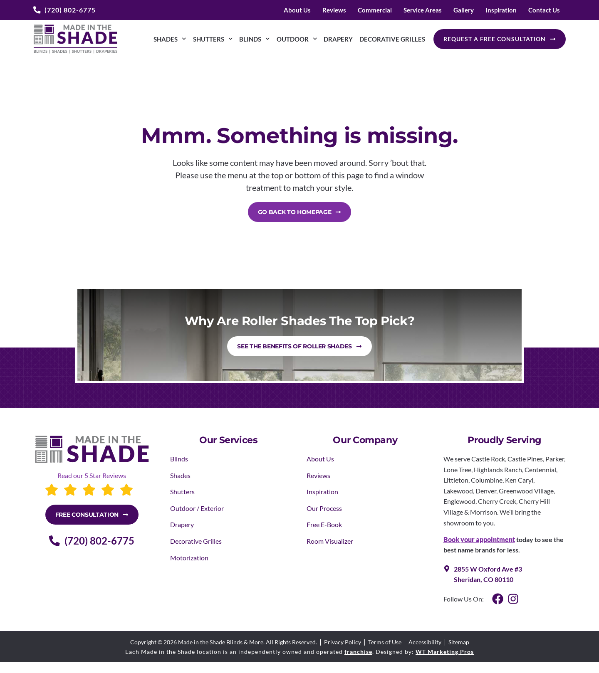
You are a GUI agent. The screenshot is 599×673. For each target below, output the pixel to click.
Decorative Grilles (392, 39)
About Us (297, 10)
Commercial (375, 10)
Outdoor (297, 38)
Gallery (463, 10)
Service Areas (422, 10)
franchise (358, 651)
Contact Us (544, 10)
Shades (169, 38)
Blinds (254, 38)
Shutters (213, 38)
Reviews (334, 10)
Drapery (338, 39)
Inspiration (501, 10)
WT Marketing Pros (445, 651)
